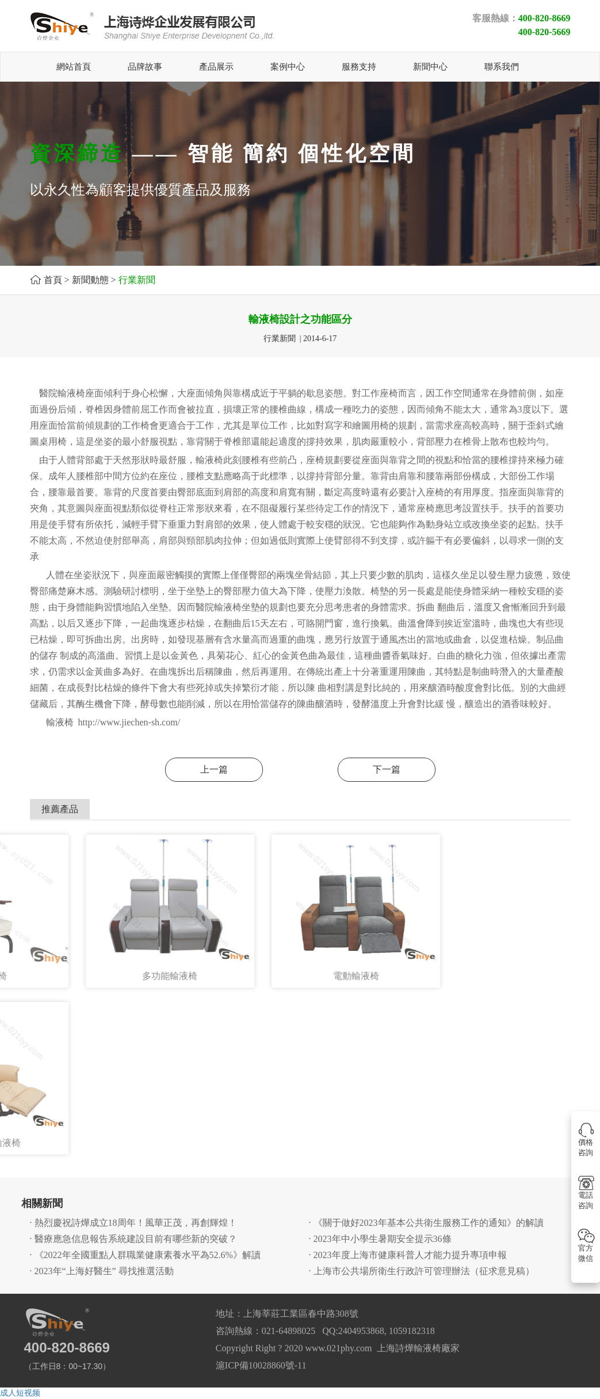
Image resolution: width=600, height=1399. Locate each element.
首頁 (53, 280)
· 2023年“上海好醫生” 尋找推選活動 (102, 1271)
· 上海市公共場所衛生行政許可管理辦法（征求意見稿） (421, 1271)
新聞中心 (430, 66)
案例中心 (287, 66)
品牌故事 (145, 66)
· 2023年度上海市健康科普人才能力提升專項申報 (408, 1255)
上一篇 (214, 769)
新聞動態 (90, 280)
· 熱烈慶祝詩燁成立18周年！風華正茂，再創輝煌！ (133, 1223)
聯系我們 (501, 66)
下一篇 (386, 769)
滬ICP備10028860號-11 (261, 1365)
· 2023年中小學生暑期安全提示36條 (380, 1239)
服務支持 (359, 66)
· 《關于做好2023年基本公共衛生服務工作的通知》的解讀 (426, 1223)
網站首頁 (73, 66)
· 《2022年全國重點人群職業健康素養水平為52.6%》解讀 (145, 1255)
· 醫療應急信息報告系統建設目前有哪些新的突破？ (133, 1239)
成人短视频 (20, 1393)
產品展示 (216, 66)
